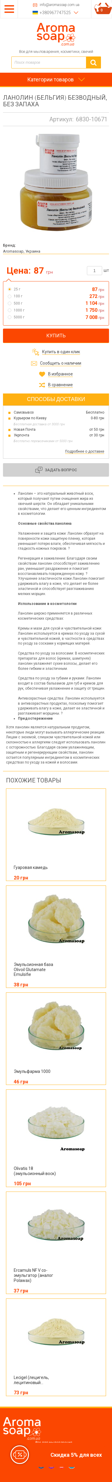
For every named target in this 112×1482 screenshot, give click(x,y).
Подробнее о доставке (84, 451)
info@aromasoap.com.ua (59, 5)
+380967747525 (55, 12)
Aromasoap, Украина (21, 251)
